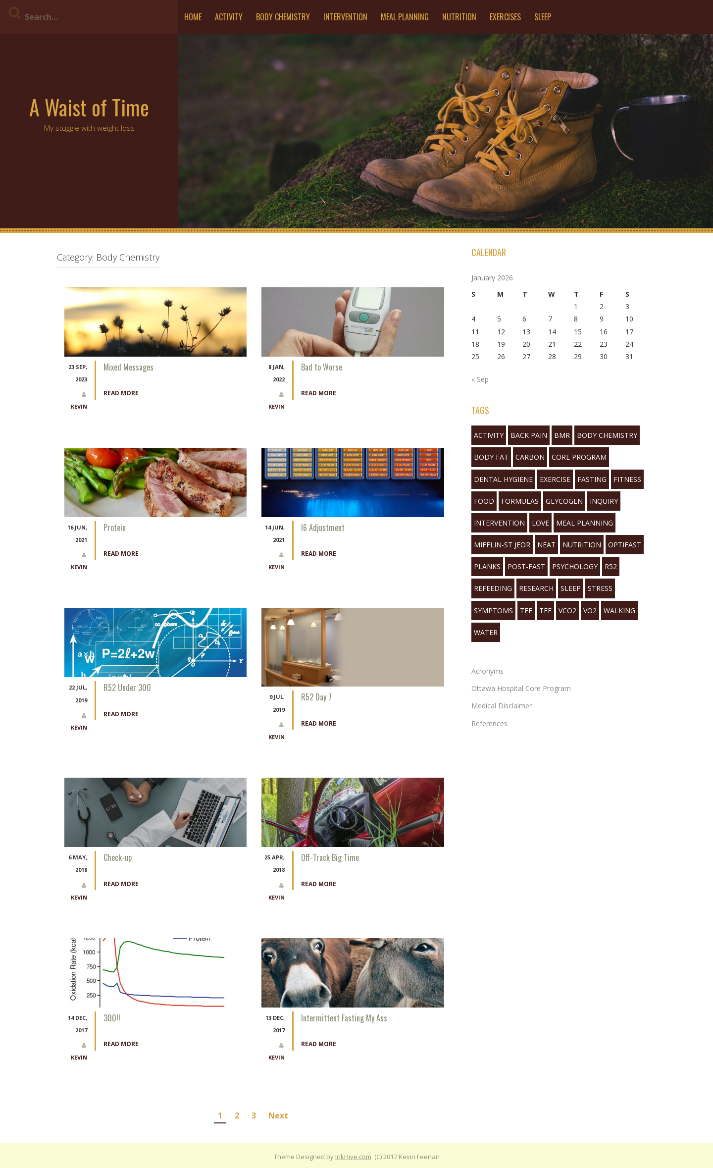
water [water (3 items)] (486, 632)
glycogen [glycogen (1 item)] (564, 501)
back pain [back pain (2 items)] (528, 435)
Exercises (505, 17)
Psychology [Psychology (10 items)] (575, 566)
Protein (114, 527)
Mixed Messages (128, 367)
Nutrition (459, 17)
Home (193, 17)
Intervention (345, 17)
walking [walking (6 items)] (619, 610)
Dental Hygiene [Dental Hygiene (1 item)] (503, 479)
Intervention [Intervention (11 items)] (499, 523)
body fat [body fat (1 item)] (491, 457)
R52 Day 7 (316, 697)
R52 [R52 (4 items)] (611, 566)
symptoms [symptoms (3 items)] (493, 610)
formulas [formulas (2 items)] (520, 501)
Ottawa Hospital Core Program (521, 688)
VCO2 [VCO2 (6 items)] (567, 610)
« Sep (480, 379)
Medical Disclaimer (501, 705)
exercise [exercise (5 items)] (555, 479)
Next (278, 1115)
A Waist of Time (89, 107)
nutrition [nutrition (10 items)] (581, 544)
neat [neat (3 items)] (546, 544)
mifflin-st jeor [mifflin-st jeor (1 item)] (502, 544)
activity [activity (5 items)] (489, 435)
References (489, 723)
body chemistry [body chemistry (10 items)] (607, 435)
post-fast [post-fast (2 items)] (526, 566)
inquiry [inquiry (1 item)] (604, 501)
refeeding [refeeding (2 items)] (493, 588)
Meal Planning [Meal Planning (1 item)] (584, 523)
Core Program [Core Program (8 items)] (579, 457)
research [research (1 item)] (536, 588)
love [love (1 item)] (540, 523)
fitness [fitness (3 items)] (627, 479)
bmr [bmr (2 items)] (562, 435)
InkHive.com (353, 1156)
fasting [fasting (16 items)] (592, 479)
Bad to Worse (321, 367)
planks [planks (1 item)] (487, 566)
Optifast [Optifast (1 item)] (624, 544)
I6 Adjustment (323, 527)
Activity (229, 17)
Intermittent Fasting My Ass (344, 1018)
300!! (111, 1018)
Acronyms (487, 671)
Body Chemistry (283, 17)
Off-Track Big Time (330, 857)
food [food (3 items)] (484, 501)
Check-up (117, 857)
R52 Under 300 (127, 687)
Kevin (79, 406)
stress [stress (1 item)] (600, 588)
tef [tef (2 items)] (545, 610)
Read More (121, 393)
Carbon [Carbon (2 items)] (530, 457)
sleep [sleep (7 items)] (570, 588)
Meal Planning (405, 17)
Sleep (542, 17)
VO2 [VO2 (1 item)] (590, 610)
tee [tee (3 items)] (526, 610)
